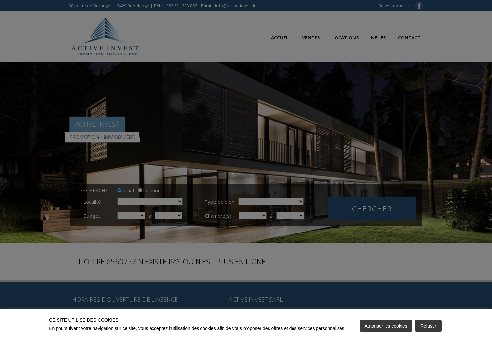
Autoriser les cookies (386, 326)
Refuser (428, 326)
